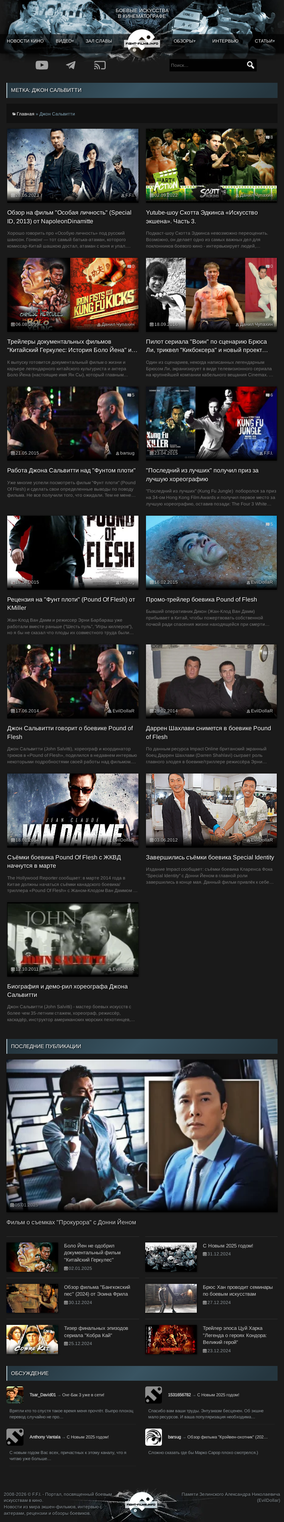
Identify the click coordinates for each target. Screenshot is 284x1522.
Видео (64, 41)
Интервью (225, 41)
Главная (26, 114)
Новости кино (25, 41)
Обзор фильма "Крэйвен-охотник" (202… (227, 1437)
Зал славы (99, 41)
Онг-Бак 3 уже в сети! (83, 1395)
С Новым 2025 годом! (218, 1395)
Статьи (264, 41)
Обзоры (183, 41)
